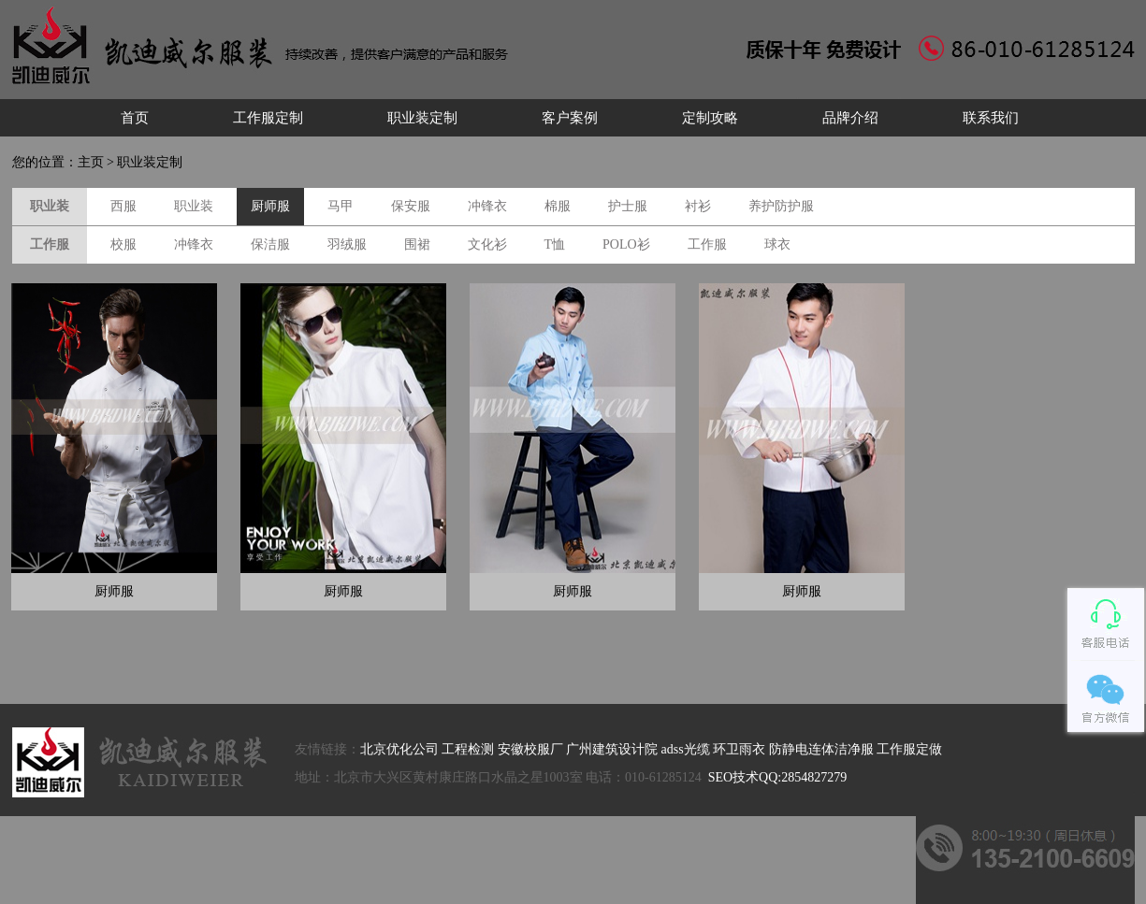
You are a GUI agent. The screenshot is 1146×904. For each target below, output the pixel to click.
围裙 (417, 244)
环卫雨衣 (739, 749)
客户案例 (570, 117)
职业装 (193, 206)
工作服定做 (909, 749)
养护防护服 (781, 206)
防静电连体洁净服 (821, 749)
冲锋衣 (487, 206)
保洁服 (270, 244)
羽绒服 (347, 244)
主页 (91, 162)
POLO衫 (626, 244)
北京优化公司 (399, 749)
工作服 (707, 244)
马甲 (340, 206)
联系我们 (991, 117)
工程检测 (468, 749)
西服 (123, 206)
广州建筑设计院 (612, 749)
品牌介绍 (850, 117)
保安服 (410, 206)
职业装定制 (422, 117)
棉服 (557, 206)
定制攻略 (710, 117)
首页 (135, 117)
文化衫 (487, 244)
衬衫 (698, 206)
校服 (123, 244)
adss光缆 (685, 749)
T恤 (555, 244)
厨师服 (270, 206)
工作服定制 (268, 117)
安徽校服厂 (530, 749)
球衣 (777, 244)
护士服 (627, 206)
